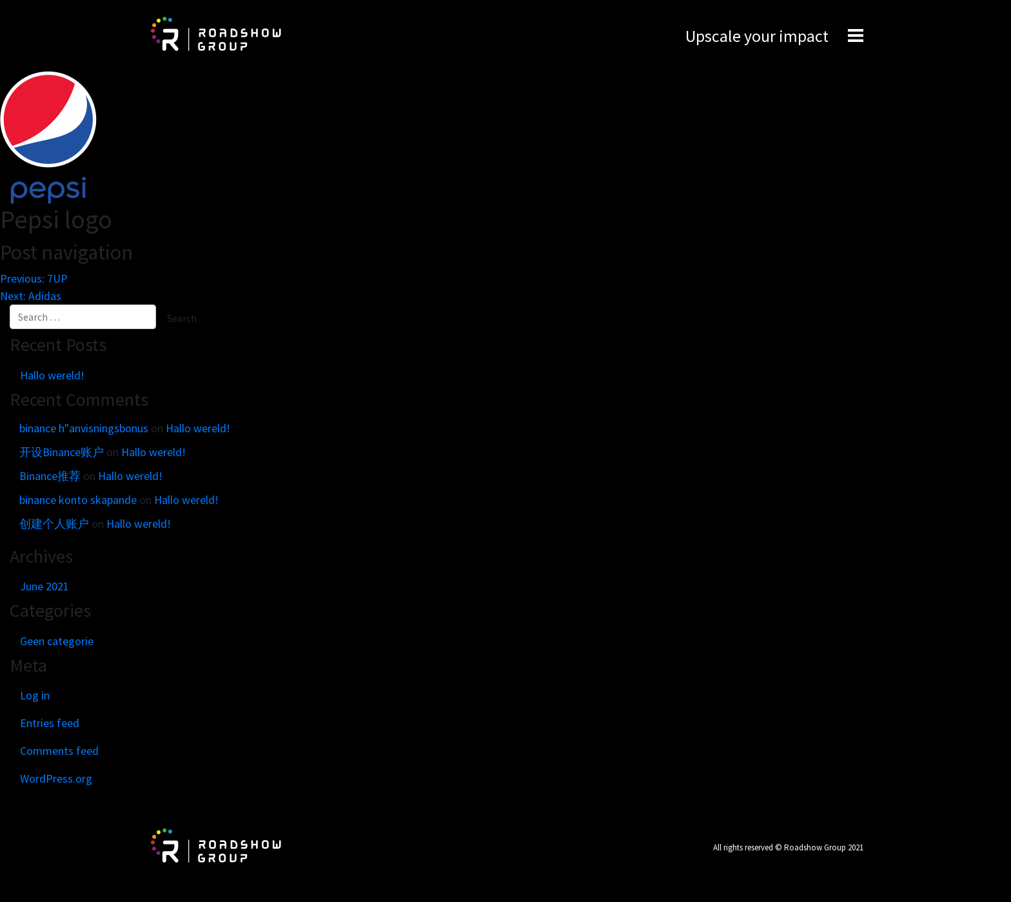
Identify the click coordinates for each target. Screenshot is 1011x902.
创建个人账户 (54, 523)
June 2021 (44, 586)
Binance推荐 (50, 475)
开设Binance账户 (61, 452)
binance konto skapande (78, 499)
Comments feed (59, 750)
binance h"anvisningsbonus (83, 428)
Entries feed (49, 723)
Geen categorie (56, 641)
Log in (35, 695)
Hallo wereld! (52, 375)
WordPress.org (56, 778)
